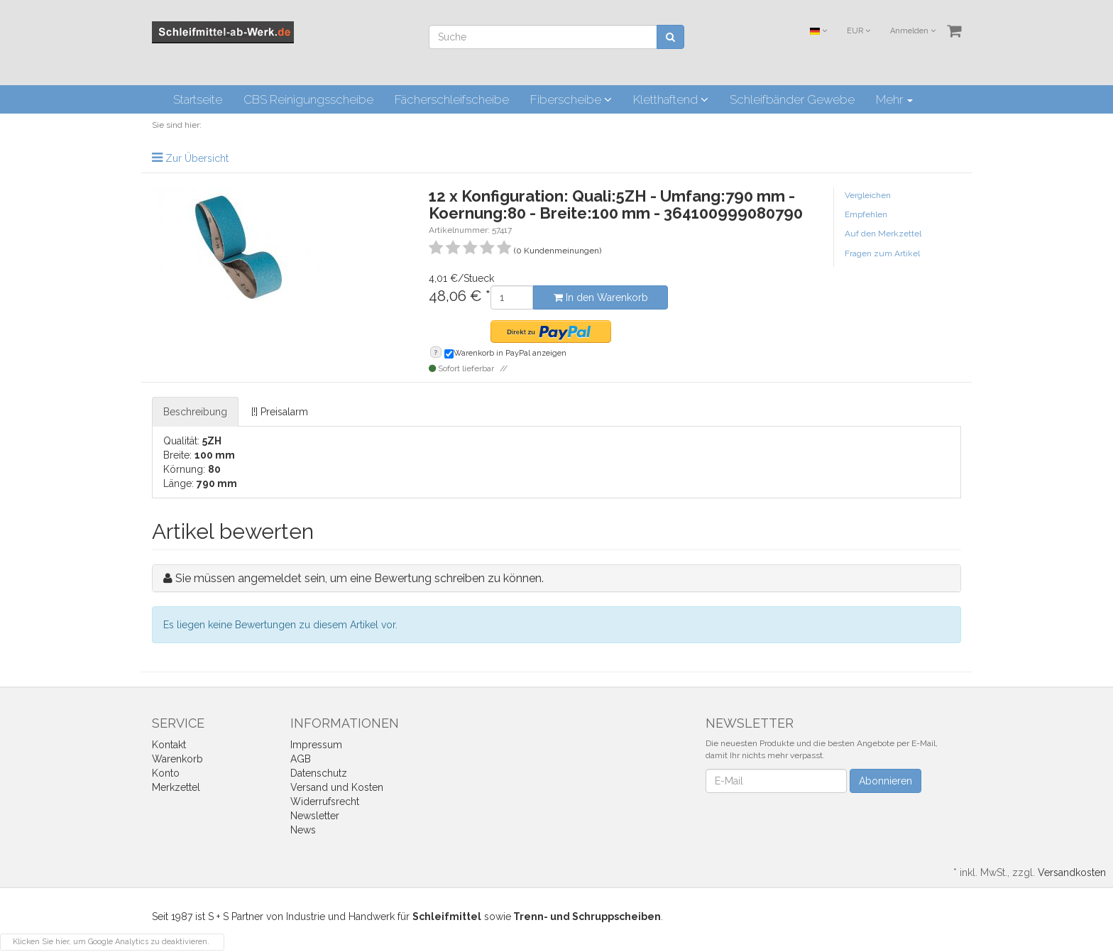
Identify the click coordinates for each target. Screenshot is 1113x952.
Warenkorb (177, 759)
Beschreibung (195, 411)
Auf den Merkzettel (883, 234)
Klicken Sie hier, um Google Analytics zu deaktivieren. (111, 941)
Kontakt (169, 744)
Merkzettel (176, 787)
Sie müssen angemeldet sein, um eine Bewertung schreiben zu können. (359, 578)
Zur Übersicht (197, 158)
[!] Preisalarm (279, 411)
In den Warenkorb (601, 297)
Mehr (894, 99)
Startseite (197, 99)
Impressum (316, 744)
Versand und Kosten (336, 787)
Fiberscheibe (571, 99)
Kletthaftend (670, 99)
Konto (166, 773)
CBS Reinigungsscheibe (308, 99)
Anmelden (913, 30)
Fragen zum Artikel (882, 253)
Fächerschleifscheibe (452, 99)
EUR (858, 30)
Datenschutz (318, 773)
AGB (300, 759)
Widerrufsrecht (324, 801)
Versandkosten (1072, 872)
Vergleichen (868, 195)
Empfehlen (866, 214)
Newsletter (314, 815)
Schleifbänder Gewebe (792, 99)
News (303, 830)
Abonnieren (885, 781)
